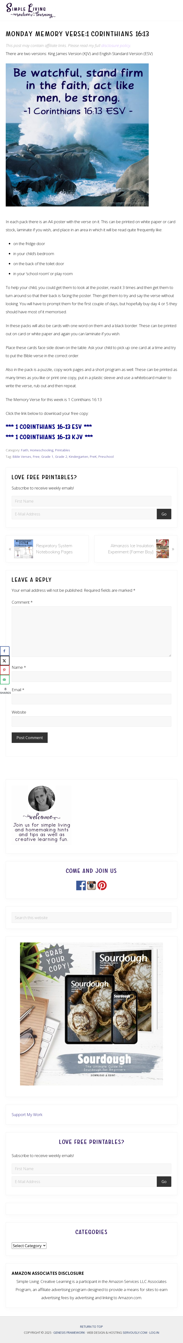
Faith (24, 450)
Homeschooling (41, 450)
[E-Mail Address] (85, 514)
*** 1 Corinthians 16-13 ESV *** (49, 427)
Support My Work (27, 1114)
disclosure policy (115, 45)
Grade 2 (61, 456)
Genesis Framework (69, 1332)
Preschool (106, 456)
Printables (62, 450)
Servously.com (135, 1332)
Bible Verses (22, 456)
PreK (93, 456)
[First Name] (91, 501)
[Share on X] (5, 660)
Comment (22, 602)
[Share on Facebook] (5, 651)
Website (19, 712)
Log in (154, 1332)
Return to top (91, 1326)
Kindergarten (78, 456)
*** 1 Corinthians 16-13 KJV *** (49, 437)
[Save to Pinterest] (5, 670)
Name (19, 667)
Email (18, 689)
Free (36, 456)
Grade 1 (47, 456)
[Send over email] (5, 679)
